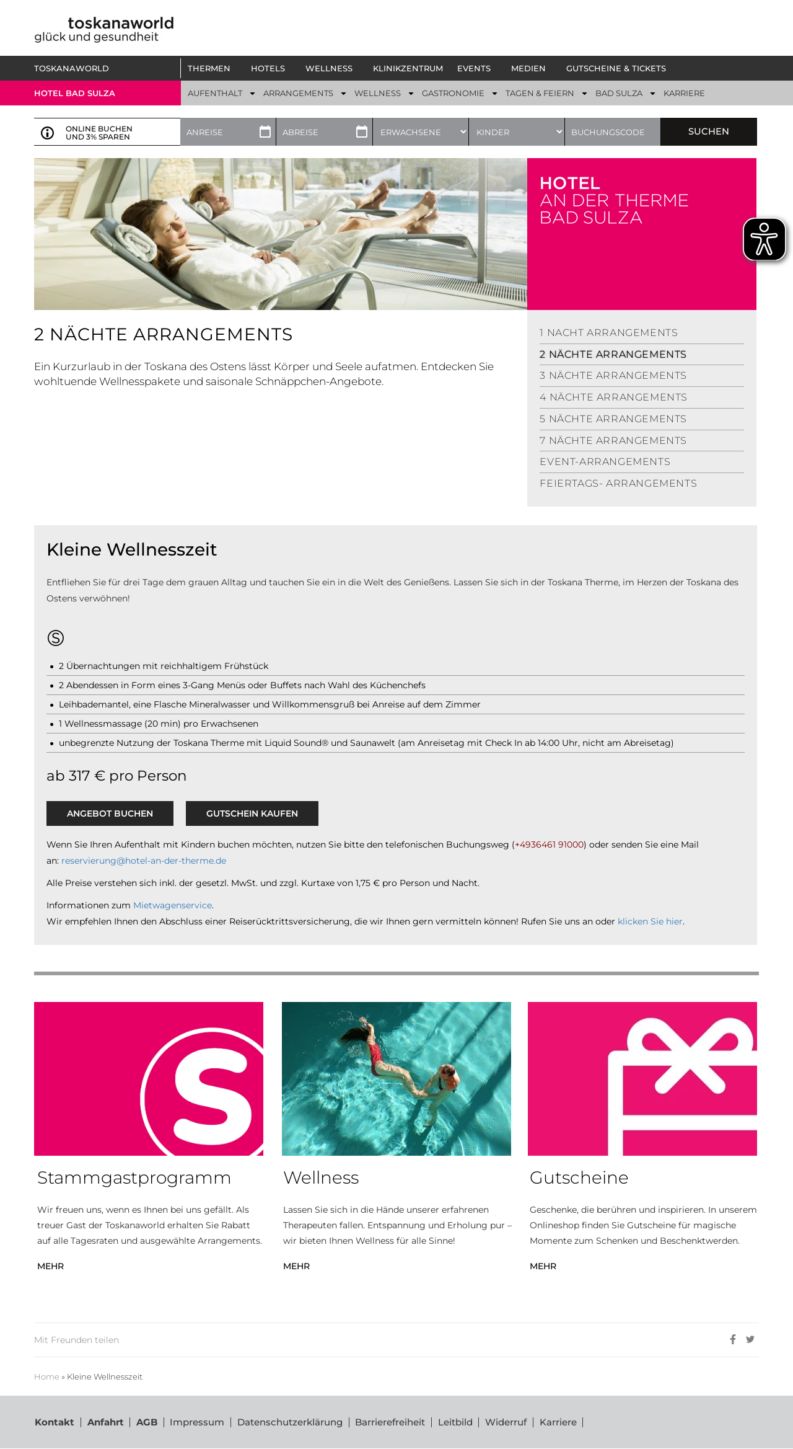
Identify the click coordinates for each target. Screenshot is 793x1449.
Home (46, 1376)
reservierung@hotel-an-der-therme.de (143, 860)
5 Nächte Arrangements (613, 419)
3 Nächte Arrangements (613, 375)
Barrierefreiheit (391, 1422)
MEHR (50, 1266)
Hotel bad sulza (74, 93)
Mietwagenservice (172, 905)
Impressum (197, 1422)
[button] (212, 68)
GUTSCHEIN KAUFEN (252, 813)
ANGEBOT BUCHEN (110, 813)
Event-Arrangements (605, 461)
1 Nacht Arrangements (609, 333)
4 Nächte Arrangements (614, 397)
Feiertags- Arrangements (618, 483)
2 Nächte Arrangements (613, 354)
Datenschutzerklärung (290, 1422)
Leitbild (456, 1422)
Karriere (560, 1422)
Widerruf (507, 1422)
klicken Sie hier (650, 921)
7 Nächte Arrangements (613, 440)
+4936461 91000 (549, 844)
